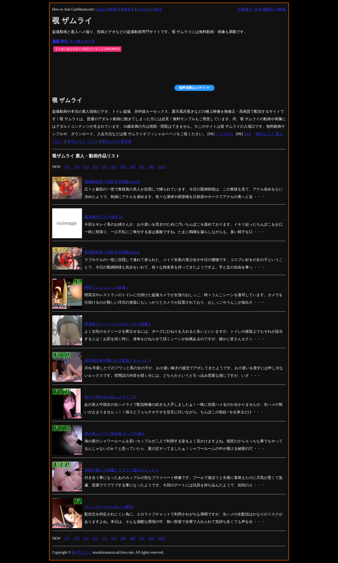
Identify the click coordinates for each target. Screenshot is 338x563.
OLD (161, 167)
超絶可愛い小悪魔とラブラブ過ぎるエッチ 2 (121, 470)
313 (86, 167)
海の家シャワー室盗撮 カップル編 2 (114, 434)
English (101, 9)
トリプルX (224, 134)
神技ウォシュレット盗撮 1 (106, 287)
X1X (247, 134)
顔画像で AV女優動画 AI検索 (262, 9)
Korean (142, 9)
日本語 (156, 9)
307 (142, 167)
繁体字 (115, 9)
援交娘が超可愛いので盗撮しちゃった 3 (117, 360)
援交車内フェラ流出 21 (103, 217)
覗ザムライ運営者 (117, 141)
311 (104, 167)
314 (76, 167)
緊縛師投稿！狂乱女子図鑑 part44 (112, 182)
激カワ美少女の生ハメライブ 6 (110, 397)
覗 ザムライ (82, 552)
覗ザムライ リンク (82, 141)
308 (132, 167)
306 (151, 167)
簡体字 (128, 9)
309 (123, 167)
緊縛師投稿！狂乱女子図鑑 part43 (112, 252)
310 (114, 167)
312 (95, 167)
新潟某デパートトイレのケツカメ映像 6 (117, 324)
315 (67, 167)
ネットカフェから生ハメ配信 (108, 507)
